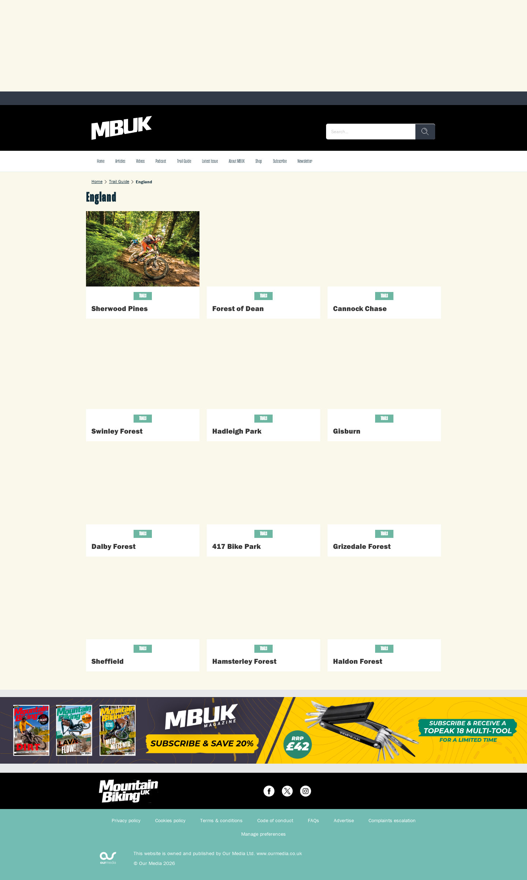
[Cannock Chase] (384, 249)
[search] (425, 131)
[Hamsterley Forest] (263, 602)
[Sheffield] (142, 602)
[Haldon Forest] (384, 602)
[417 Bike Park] (263, 486)
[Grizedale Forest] (384, 486)
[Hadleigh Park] (263, 371)
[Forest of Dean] (263, 249)
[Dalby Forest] (142, 486)
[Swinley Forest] (142, 371)
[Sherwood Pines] (142, 249)
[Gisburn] (384, 371)
